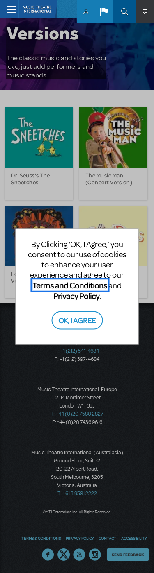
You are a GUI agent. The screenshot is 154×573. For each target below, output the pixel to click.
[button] (104, 11)
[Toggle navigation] (9, 9)
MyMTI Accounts (86, 11)
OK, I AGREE (77, 319)
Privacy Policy (76, 296)
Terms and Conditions (69, 285)
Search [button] (124, 11)
